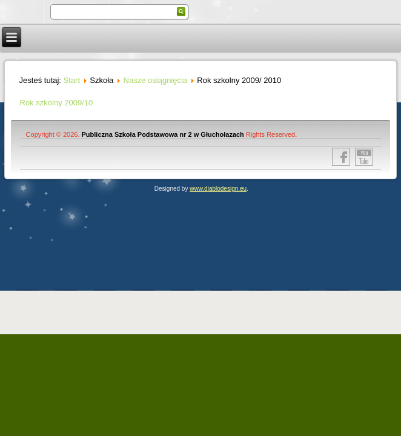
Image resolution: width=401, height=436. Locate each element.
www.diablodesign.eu (218, 188)
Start (72, 80)
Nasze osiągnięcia (156, 80)
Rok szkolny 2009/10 (56, 102)
